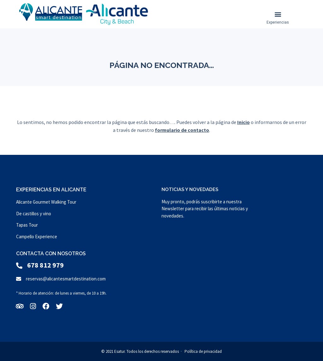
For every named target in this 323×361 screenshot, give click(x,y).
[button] (278, 14)
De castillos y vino (33, 214)
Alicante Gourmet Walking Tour (46, 202)
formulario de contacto (182, 130)
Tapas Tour (27, 225)
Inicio (243, 122)
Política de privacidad (203, 351)
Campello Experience (36, 237)
